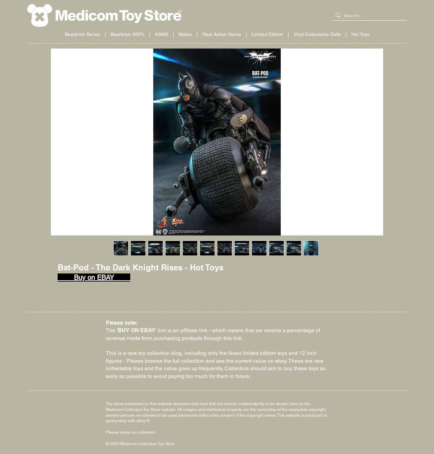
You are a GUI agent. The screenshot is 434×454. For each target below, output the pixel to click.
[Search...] (368, 16)
